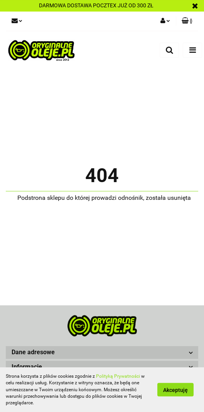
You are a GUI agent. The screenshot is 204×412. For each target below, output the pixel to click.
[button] (102, 352)
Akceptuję (175, 390)
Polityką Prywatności (118, 376)
